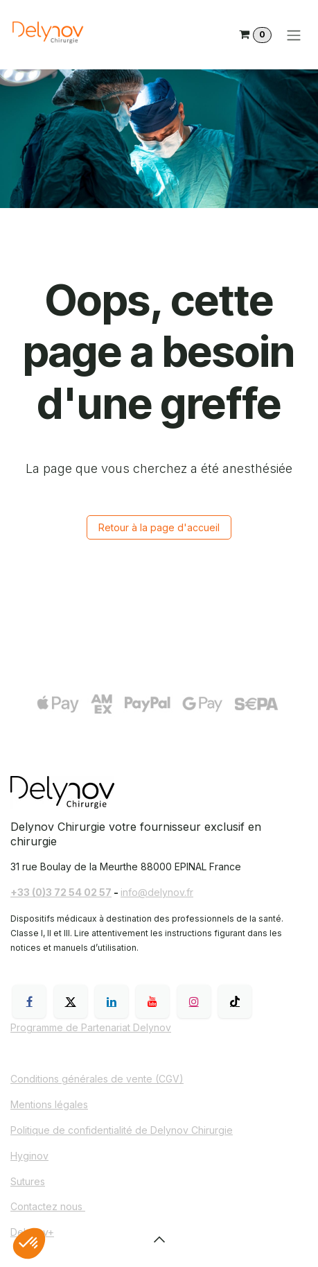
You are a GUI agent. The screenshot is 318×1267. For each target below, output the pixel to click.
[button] (159, 1239)
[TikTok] (234, 1001)
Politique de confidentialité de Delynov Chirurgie (121, 1130)
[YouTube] (152, 1001)
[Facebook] (29, 1001)
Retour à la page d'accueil (159, 527)
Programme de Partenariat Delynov (90, 1027)
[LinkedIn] (111, 1001)
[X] (70, 1001)
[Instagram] (194, 1001)
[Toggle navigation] (294, 34)
